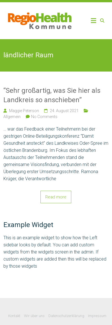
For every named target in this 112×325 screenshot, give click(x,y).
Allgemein (12, 116)
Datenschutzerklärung (66, 316)
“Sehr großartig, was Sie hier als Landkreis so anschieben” (51, 95)
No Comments (44, 116)
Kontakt (14, 316)
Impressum (97, 316)
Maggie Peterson (24, 110)
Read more (55, 197)
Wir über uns (34, 316)
